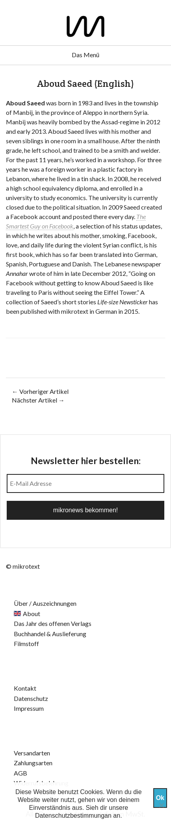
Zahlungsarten (33, 762)
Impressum (29, 708)
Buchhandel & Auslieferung (50, 633)
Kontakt (25, 688)
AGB (20, 773)
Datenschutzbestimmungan (73, 815)
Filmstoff (26, 643)
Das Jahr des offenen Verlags (52, 623)
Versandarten (32, 753)
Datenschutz (31, 698)
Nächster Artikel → (38, 400)
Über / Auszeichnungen (45, 603)
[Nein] (161, 805)
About (31, 613)
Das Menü (85, 54)
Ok (160, 797)
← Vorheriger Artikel (40, 391)
